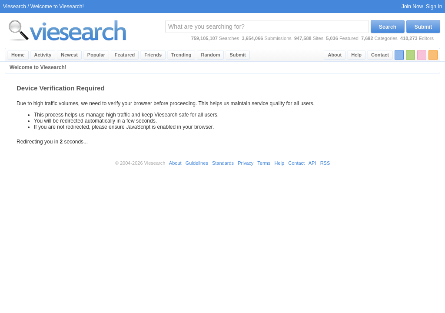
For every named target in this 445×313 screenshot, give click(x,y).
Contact (380, 54)
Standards (223, 163)
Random (210, 54)
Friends (153, 54)
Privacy (245, 163)
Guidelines (197, 163)
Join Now (412, 6)
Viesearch (14, 6)
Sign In (434, 6)
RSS (325, 163)
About (335, 54)
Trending (181, 54)
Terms (263, 163)
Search (387, 27)
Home (18, 54)
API (312, 163)
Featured (125, 54)
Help (356, 54)
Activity (43, 54)
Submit (423, 27)
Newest (69, 54)
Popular (96, 54)
